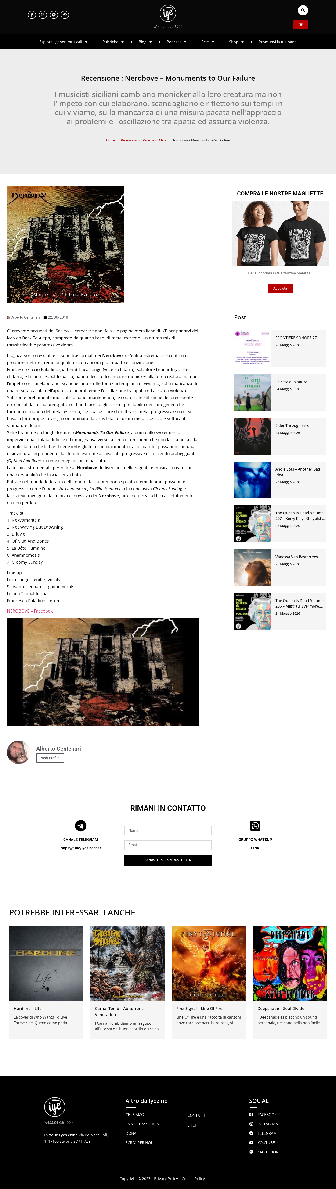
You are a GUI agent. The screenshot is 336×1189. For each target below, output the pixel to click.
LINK (255, 848)
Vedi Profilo (50, 758)
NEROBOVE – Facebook (30, 611)
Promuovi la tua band (278, 41)
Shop (236, 42)
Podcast (177, 42)
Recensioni (129, 140)
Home (110, 140)
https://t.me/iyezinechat (81, 848)
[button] (303, 10)
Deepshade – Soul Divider (281, 1008)
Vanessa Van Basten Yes (296, 556)
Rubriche (113, 42)
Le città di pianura (291, 381)
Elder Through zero (292, 425)
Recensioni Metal (155, 140)
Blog (145, 42)
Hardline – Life (28, 1008)
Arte (208, 42)
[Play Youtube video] (103, 672)
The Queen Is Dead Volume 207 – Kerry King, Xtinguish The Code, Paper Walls (299, 518)
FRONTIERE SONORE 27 (296, 337)
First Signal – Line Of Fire (199, 1008)
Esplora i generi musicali (63, 42)
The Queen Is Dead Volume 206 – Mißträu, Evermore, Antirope (299, 606)
